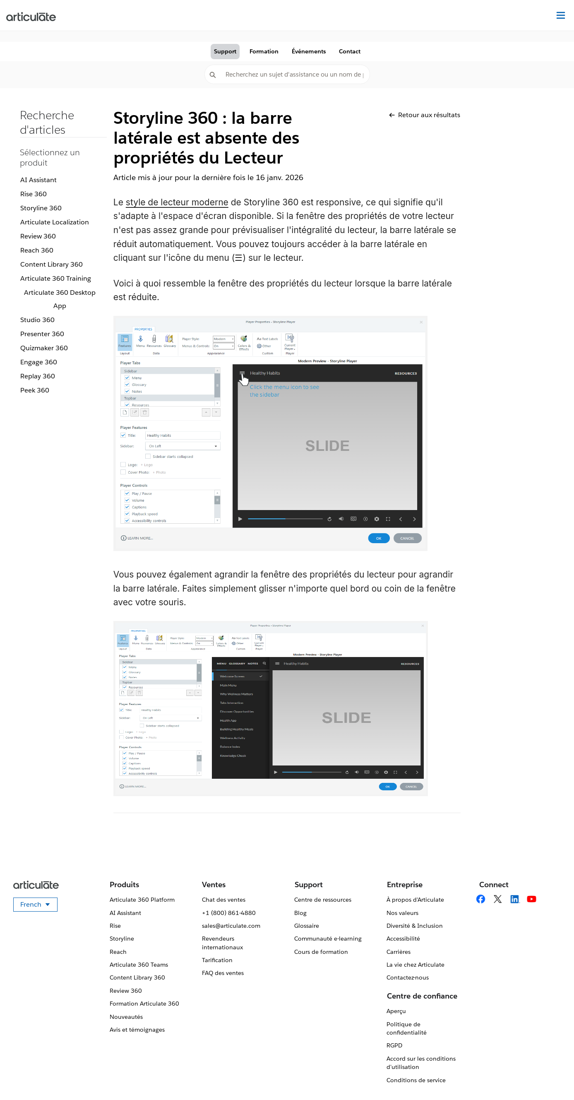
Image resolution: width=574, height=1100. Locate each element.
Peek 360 (34, 390)
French (39, 906)
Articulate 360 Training (55, 278)
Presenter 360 (42, 334)
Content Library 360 (51, 264)
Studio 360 (37, 319)
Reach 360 (36, 250)
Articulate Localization (54, 222)
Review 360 (38, 236)
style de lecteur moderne (177, 202)
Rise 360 (33, 194)
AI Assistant (38, 180)
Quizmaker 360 (44, 348)
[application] (551, 1077)
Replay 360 (37, 376)
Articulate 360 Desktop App (60, 299)
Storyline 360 (41, 208)
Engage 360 (38, 362)
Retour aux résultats (424, 115)
